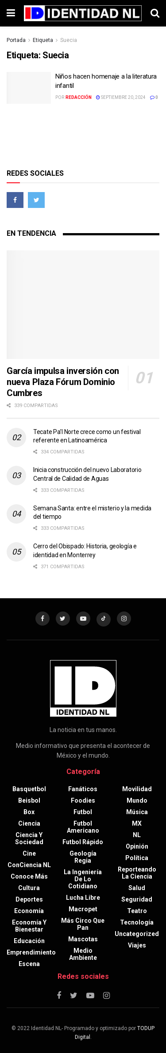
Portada (16, 40)
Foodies (83, 800)
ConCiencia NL (29, 864)
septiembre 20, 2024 (121, 97)
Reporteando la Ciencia (137, 873)
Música (137, 811)
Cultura (29, 887)
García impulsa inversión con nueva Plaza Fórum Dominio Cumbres (63, 382)
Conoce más (29, 876)
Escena (29, 963)
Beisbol (29, 800)
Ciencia (29, 823)
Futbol (82, 811)
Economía (29, 910)
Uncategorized (137, 933)
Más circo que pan (82, 924)
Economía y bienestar (29, 926)
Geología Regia (83, 857)
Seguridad (136, 899)
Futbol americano (83, 827)
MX (137, 823)
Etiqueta (43, 40)
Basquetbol (29, 789)
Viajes (137, 945)
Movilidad (137, 789)
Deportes (29, 899)
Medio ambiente (83, 954)
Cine (29, 853)
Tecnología (137, 922)
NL (137, 834)
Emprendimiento (31, 952)
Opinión (137, 846)
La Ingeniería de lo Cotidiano (83, 879)
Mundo (137, 800)
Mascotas (83, 939)
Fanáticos (82, 789)
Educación (29, 940)
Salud (136, 887)
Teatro (137, 910)
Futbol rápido (82, 841)
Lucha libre (83, 897)
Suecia (68, 40)
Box (29, 811)
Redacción (79, 97)
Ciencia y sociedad (29, 838)
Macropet (83, 909)
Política (136, 857)
